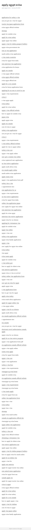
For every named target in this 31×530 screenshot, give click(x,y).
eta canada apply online (9, 170)
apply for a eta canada (9, 84)
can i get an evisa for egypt (10, 283)
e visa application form (9, 290)
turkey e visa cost (7, 431)
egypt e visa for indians (9, 504)
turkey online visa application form (13, 276)
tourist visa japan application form (13, 24)
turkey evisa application (9, 130)
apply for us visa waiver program (12, 338)
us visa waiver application (10, 163)
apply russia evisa (7, 177)
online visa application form (11, 398)
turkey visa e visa (7, 183)
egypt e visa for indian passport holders (14, 44)
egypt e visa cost (7, 358)
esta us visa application (9, 51)
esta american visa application (11, 64)
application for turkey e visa (11, 17)
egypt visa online (7, 230)
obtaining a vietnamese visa (11, 438)
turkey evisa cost (7, 150)
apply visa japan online (9, 511)
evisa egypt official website (10, 77)
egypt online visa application (11, 425)
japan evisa (5, 117)
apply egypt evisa (6, 8)
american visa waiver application (12, 216)
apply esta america (8, 464)
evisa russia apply (7, 256)
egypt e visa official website (11, 110)
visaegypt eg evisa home (9, 372)
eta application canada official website (14, 345)
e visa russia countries (9, 57)
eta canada (5, 323)
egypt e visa (5, 243)
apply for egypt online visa (10, 303)
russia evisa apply (7, 352)
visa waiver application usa (10, 444)
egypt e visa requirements (10, 385)
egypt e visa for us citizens (10, 309)
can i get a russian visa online (11, 157)
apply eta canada (7, 70)
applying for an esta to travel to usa (13, 90)
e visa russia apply (7, 391)
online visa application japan (11, 203)
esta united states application (11, 471)
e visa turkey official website (11, 144)
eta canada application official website (14, 316)
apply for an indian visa (9, 458)
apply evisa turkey (7, 296)
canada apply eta (7, 478)
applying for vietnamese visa (11, 223)
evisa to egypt (6, 484)
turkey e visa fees (7, 365)
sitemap (4, 31)
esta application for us (9, 190)
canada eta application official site (13, 418)
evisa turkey (6, 104)
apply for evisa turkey (9, 37)
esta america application (9, 270)
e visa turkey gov (7, 263)
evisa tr (4, 97)
